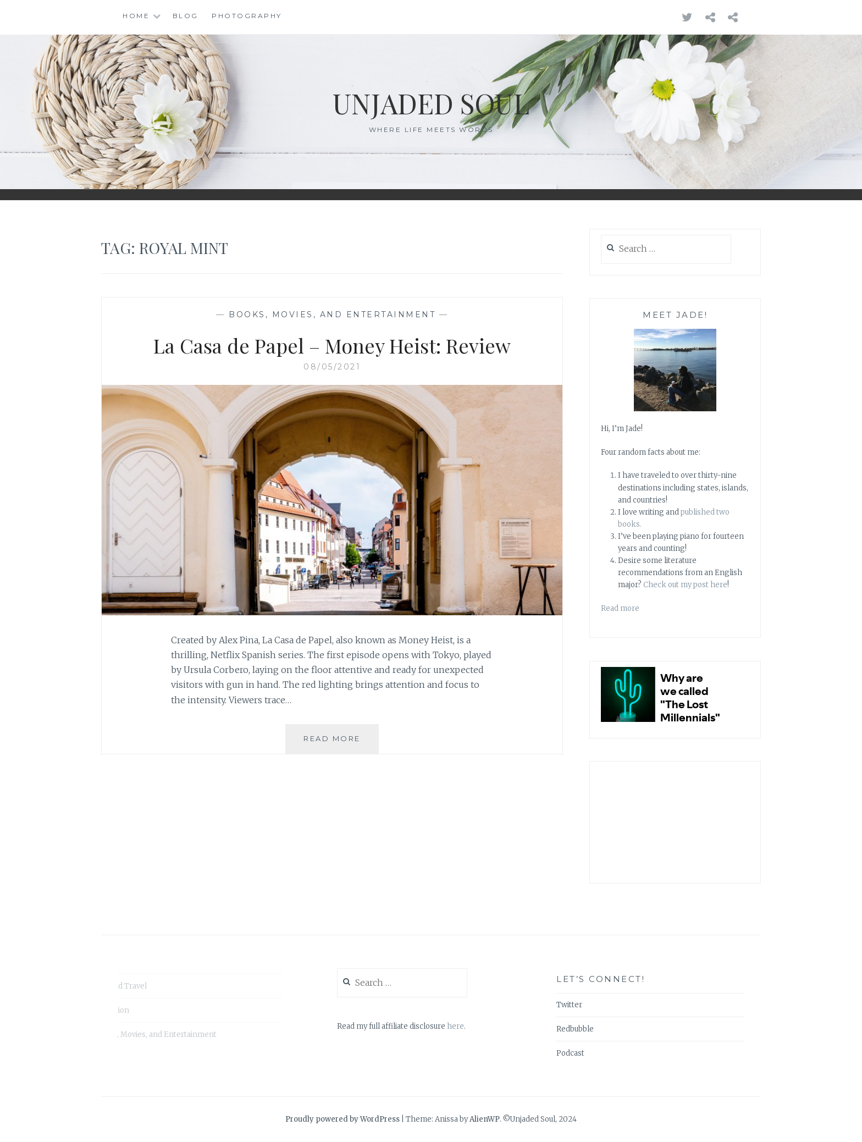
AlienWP (484, 1119)
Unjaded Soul (431, 103)
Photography (247, 16)
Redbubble (575, 1029)
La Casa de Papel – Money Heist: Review (332, 345)
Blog (185, 16)
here (455, 1026)
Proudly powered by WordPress (342, 1119)
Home (136, 16)
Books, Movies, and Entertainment (332, 314)
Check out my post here (685, 584)
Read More (341, 743)
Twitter (569, 1004)
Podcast (570, 1053)
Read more (620, 608)
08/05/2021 (332, 367)
